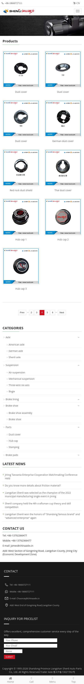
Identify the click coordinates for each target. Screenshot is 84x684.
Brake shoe (12, 405)
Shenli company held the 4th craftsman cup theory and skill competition (38, 505)
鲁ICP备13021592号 (64, 672)
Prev (22, 312)
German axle (16, 351)
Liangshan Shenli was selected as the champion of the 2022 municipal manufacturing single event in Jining (38, 494)
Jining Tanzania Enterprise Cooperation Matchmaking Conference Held (41, 476)
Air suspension (17, 372)
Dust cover (21, 91)
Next (62, 312)
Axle (8, 337)
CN (78, 3)
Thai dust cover (62, 190)
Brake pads (12, 455)
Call (31, 679)
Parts (8, 427)
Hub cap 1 (21, 239)
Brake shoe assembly (20, 413)
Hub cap (13, 440)
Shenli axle (15, 357)
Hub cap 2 (63, 239)
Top (73, 679)
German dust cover (63, 141)
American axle (16, 344)
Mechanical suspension (21, 378)
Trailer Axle (46, 672)
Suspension (12, 365)
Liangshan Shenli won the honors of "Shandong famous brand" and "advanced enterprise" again (42, 516)
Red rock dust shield (21, 190)
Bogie (12, 391)
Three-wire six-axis (19, 385)
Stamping (14, 447)
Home (10, 679)
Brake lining (12, 399)
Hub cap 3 (21, 288)
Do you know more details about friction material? (33, 485)
